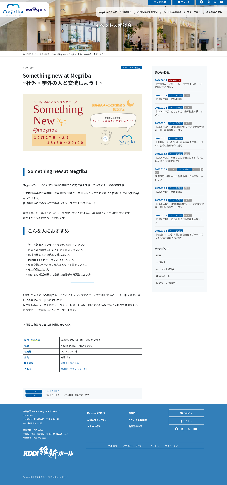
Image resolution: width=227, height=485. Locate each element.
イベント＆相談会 (131, 67)
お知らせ (160, 262)
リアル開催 (68, 395)
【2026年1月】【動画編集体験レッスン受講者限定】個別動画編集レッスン (179, 205)
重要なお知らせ (175, 80)
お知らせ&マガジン (97, 419)
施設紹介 (133, 413)
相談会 (186, 95)
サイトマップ (171, 445)
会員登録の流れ (137, 426)
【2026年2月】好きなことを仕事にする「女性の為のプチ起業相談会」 (179, 159)
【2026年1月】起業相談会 (168, 191)
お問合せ (186, 413)
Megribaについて (96, 413)
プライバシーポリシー (133, 445)
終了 (87, 395)
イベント (172, 169)
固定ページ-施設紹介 (167, 283)
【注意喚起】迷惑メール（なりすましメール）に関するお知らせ (179, 85)
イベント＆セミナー (52, 395)
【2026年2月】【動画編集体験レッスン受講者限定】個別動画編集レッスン (179, 128)
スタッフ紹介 (94, 426)
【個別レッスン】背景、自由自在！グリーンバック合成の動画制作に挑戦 (179, 143)
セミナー (187, 107)
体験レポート (163, 276)
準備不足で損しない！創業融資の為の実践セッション (179, 177)
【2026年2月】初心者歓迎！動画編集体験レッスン (179, 113)
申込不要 (79, 395)
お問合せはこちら (70, 363)
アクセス (186, 421)
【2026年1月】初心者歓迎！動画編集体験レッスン (179, 220)
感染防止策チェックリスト (74, 369)
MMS (158, 255)
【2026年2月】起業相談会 (168, 99)
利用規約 (112, 445)
